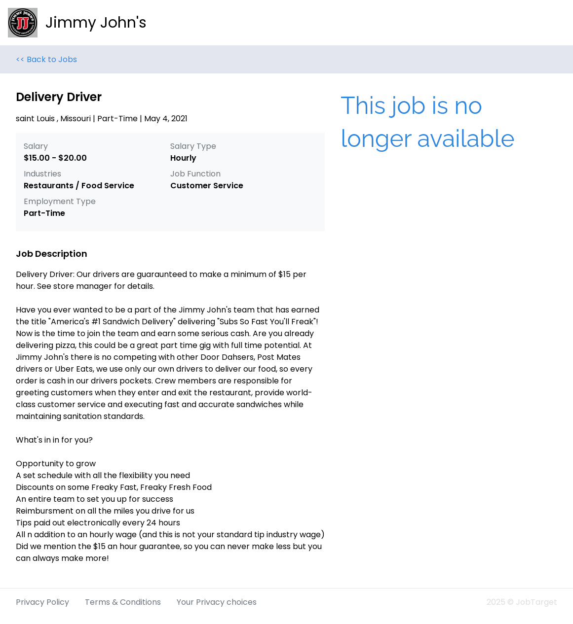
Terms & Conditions (123, 602)
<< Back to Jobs (46, 59)
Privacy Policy (42, 602)
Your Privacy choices (217, 602)
